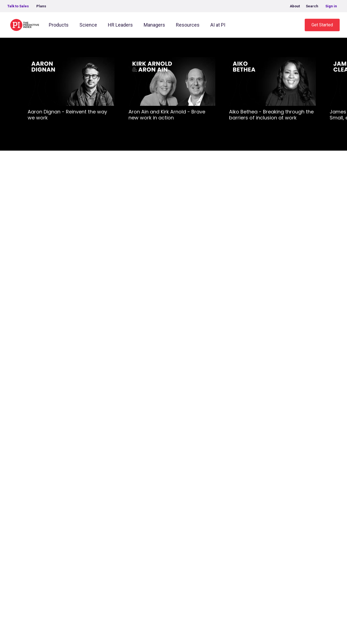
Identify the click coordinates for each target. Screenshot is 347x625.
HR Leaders (120, 25)
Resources (188, 25)
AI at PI (217, 25)
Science (88, 25)
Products (59, 25)
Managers (154, 25)
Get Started (322, 24)
